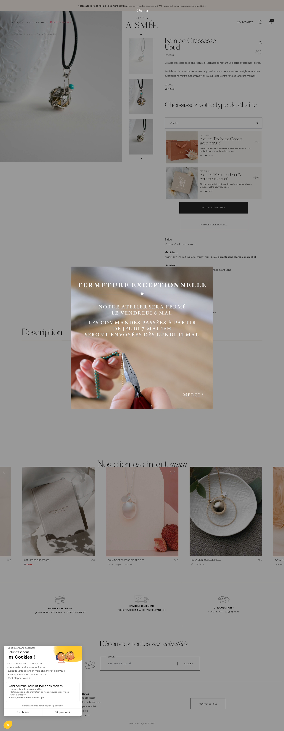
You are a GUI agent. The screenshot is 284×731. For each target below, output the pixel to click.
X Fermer (142, 10)
